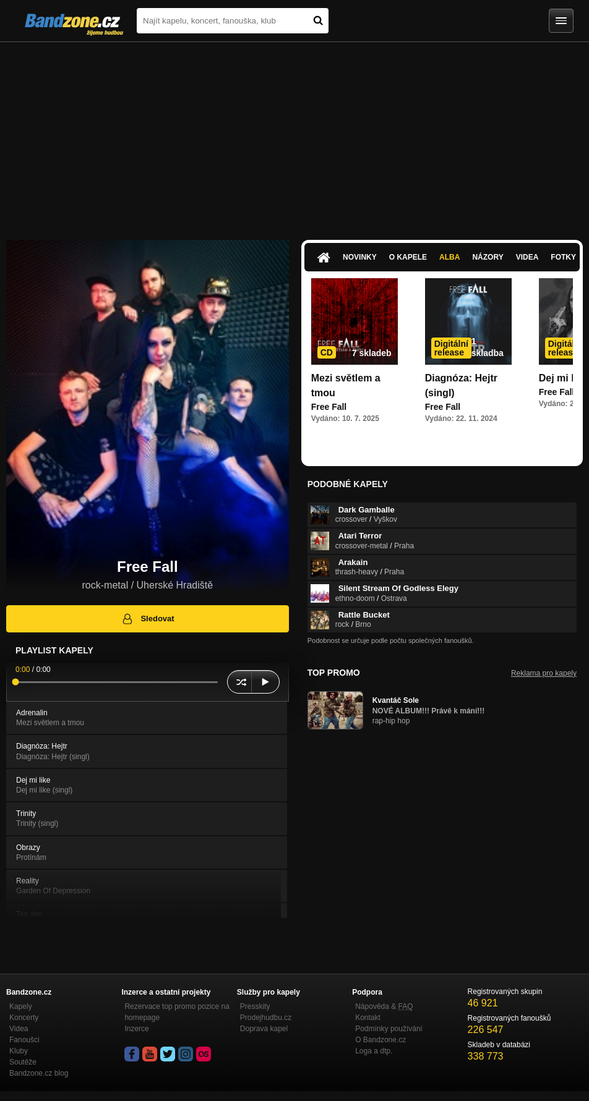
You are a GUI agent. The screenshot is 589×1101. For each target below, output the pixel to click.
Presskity (255, 1006)
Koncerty (23, 1017)
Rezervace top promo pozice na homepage (176, 1012)
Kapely (20, 1006)
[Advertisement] (294, 134)
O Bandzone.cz (380, 1039)
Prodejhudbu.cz (265, 1017)
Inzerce (136, 1028)
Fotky (563, 257)
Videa (527, 257)
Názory (487, 257)
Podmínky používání (389, 1028)
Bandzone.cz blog (38, 1073)
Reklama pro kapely (544, 673)
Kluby (18, 1051)
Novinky (360, 257)
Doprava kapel (264, 1028)
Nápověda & (384, 1006)
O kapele (408, 257)
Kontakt (367, 1017)
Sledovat (147, 619)
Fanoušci (24, 1039)
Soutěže (23, 1062)
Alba (449, 257)
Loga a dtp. (373, 1051)
